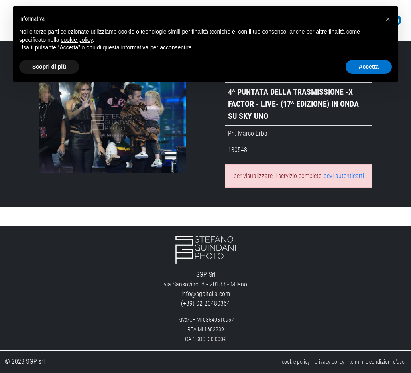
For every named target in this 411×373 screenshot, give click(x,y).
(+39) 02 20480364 (205, 303)
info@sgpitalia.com (205, 294)
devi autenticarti (344, 176)
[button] (387, 19)
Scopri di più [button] (49, 66)
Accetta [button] (368, 66)
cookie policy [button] (77, 39)
